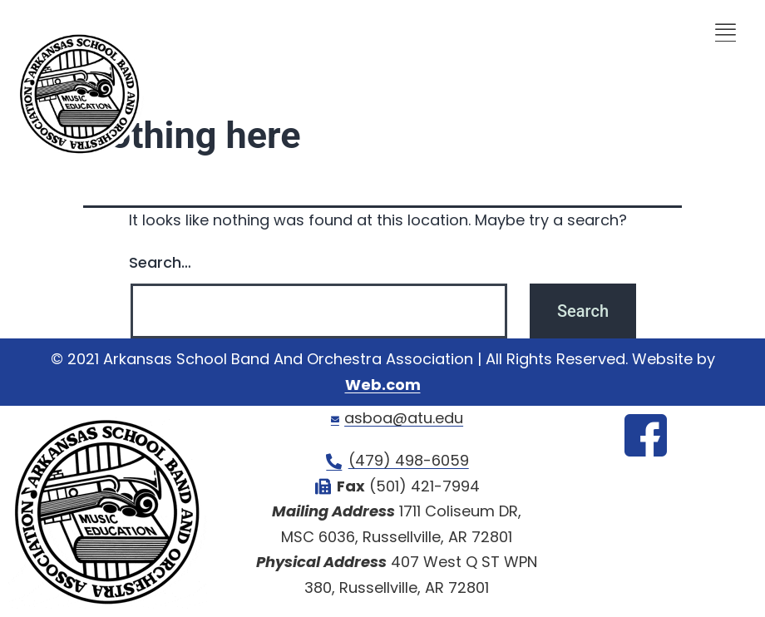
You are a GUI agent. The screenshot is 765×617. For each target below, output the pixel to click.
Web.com (383, 384)
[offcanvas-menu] (725, 31)
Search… (160, 262)
